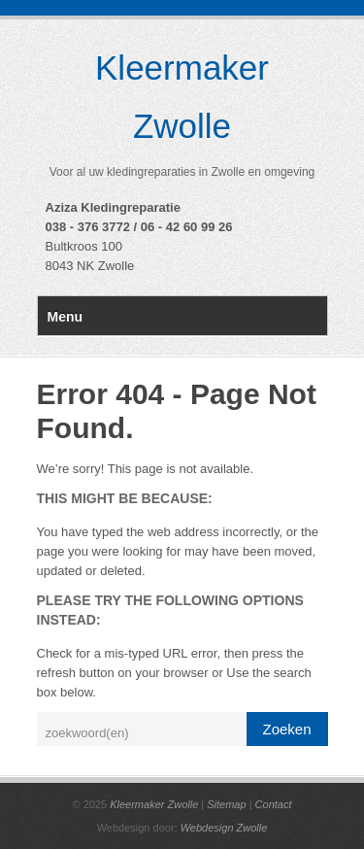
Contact (273, 804)
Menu (65, 316)
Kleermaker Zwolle (154, 804)
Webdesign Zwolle (224, 827)
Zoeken (286, 729)
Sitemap (226, 804)
